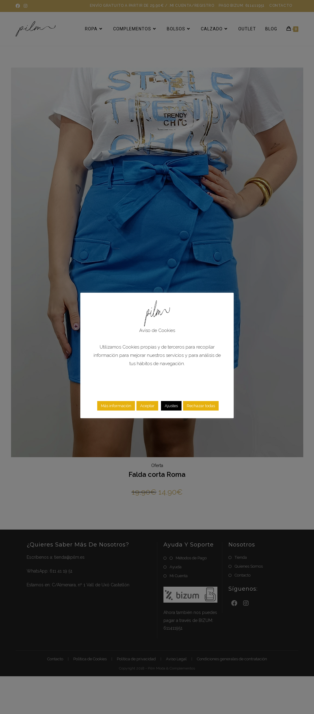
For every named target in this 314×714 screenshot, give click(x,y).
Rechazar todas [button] (201, 405)
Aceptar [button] (147, 405)
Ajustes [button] (171, 405)
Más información (116, 405)
